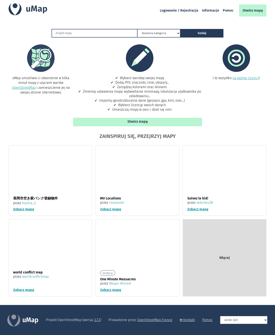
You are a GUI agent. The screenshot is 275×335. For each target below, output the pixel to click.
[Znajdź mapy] (95, 33)
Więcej (224, 258)
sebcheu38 (204, 203)
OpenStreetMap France (154, 320)
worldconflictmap (35, 277)
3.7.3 (97, 320)
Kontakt (189, 320)
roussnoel (116, 203)
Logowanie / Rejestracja (179, 10)
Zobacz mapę (23, 209)
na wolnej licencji (245, 78)
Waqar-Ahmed (120, 284)
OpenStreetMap (24, 88)
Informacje (210, 10)
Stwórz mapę (253, 10)
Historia (108, 273)
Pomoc (228, 10)
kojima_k (29, 203)
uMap (36, 9)
